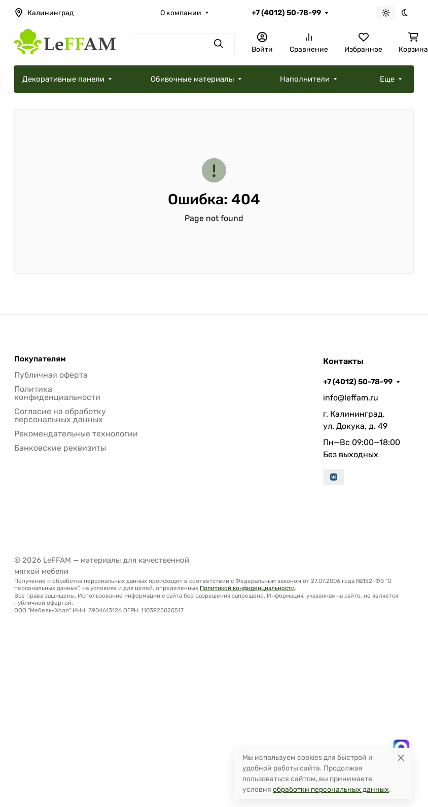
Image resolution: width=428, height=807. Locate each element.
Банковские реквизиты (60, 448)
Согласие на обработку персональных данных (60, 415)
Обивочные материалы (192, 79)
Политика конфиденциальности (57, 393)
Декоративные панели (63, 79)
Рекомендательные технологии (76, 433)
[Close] (401, 757)
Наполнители (305, 79)
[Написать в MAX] (401, 747)
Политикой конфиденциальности (247, 588)
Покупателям (40, 359)
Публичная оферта (51, 375)
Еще (387, 79)
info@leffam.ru (350, 397)
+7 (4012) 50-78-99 (286, 12)
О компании (180, 13)
